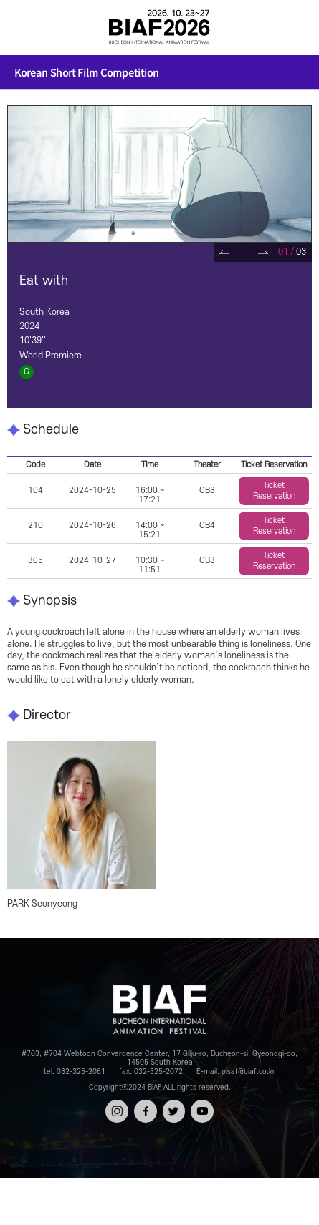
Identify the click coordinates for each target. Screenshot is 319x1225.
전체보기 (23, 27)
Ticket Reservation (274, 491)
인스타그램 (117, 1113)
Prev (224, 252)
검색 (295, 27)
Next (262, 252)
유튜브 (201, 1107)
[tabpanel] (159, 174)
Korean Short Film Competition (86, 72)
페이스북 (145, 1113)
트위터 (174, 1107)
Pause (243, 252)
